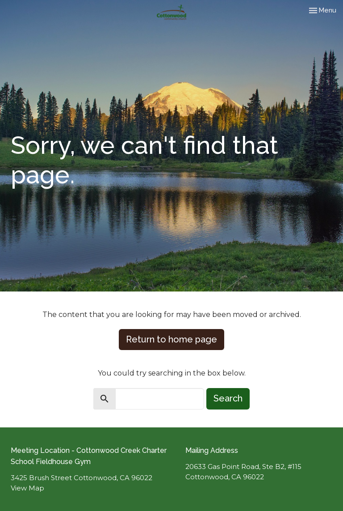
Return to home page (171, 339)
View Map (27, 488)
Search (228, 398)
